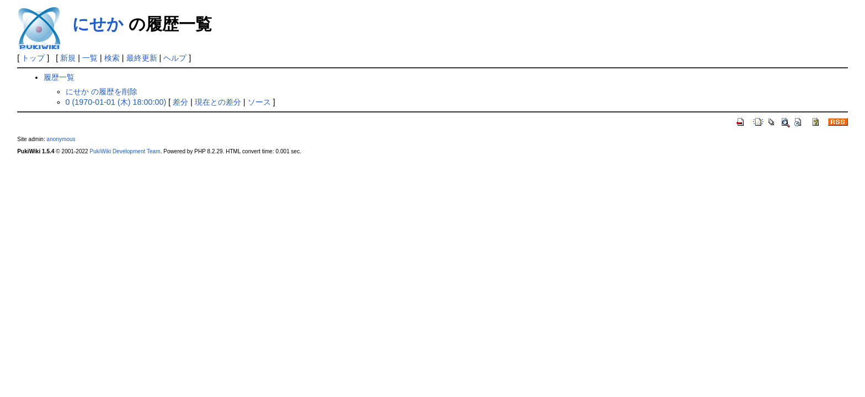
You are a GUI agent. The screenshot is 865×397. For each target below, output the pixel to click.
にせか (98, 24)
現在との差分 (218, 102)
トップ (33, 57)
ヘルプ (174, 57)
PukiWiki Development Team (125, 151)
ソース (259, 102)
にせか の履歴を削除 (101, 91)
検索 (112, 57)
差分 (180, 102)
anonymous (61, 139)
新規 (68, 57)
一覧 (90, 57)
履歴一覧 (59, 77)
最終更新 (141, 57)
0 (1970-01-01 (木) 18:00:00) (116, 102)
